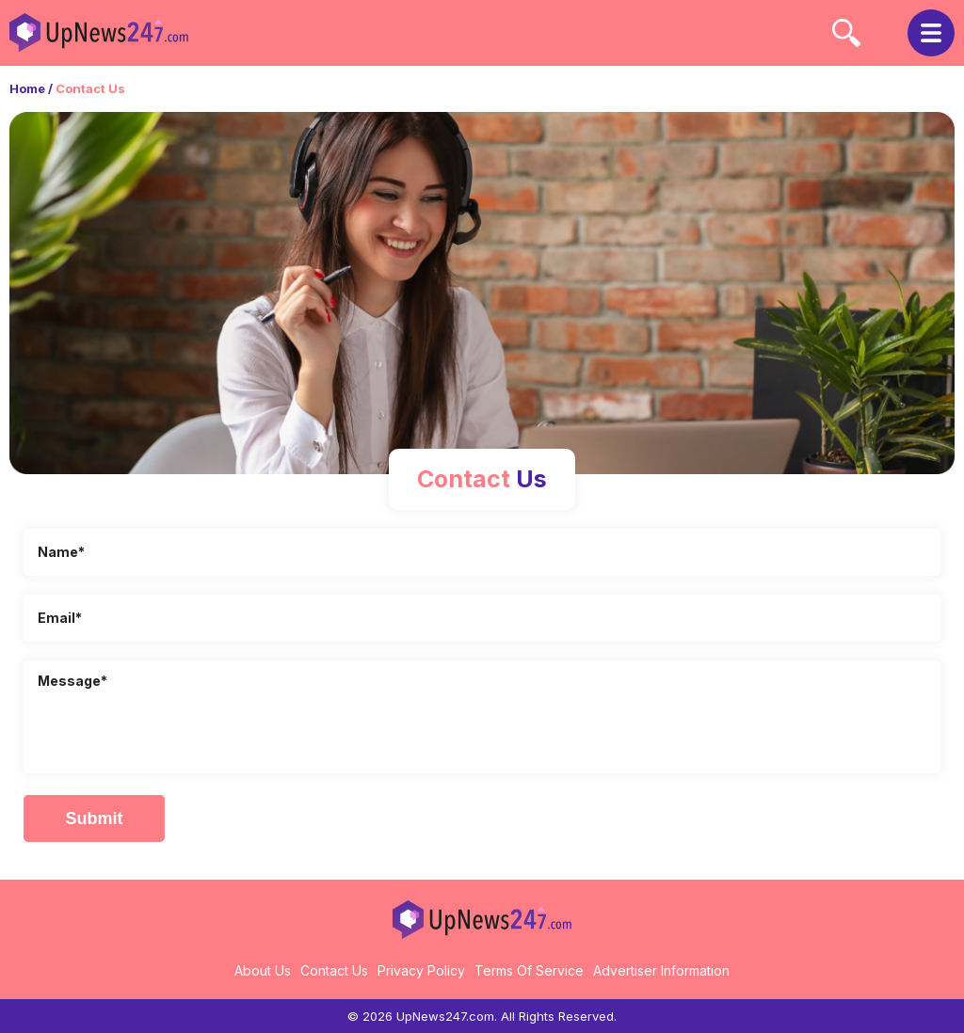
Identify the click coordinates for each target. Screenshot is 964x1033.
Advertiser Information (661, 970)
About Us (262, 970)
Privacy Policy (421, 970)
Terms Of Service (529, 970)
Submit (94, 818)
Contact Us (334, 970)
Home (27, 88)
